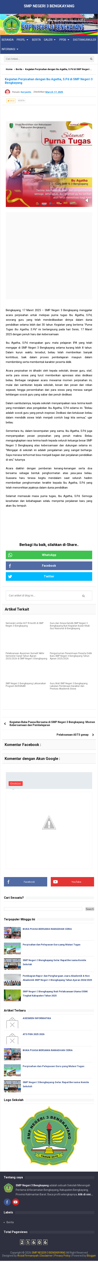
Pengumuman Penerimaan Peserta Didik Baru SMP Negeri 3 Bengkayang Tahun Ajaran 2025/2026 (71, 657)
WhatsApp (31, 555)
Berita (19, 69)
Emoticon (15, 784)
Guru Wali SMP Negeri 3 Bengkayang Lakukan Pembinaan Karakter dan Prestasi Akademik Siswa (69, 687)
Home (9, 69)
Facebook (31, 566)
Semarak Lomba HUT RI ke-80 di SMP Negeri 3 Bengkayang (24, 625)
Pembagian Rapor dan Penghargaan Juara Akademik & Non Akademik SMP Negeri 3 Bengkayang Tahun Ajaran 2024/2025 (55, 980)
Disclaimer (46, 1256)
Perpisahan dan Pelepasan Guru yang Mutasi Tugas (53, 945)
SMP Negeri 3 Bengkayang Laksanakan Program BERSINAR (26, 685)
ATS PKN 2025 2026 (33, 1035)
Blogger (91, 1256)
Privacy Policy (62, 1256)
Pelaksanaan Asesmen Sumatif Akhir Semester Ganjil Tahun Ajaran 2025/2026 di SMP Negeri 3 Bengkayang (26, 657)
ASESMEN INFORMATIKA (37, 1019)
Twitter (30, 577)
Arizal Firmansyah (28, 1256)
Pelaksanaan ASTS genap (72, 735)
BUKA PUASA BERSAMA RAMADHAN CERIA (48, 929)
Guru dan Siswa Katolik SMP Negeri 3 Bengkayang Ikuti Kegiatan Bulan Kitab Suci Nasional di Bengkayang (70, 627)
